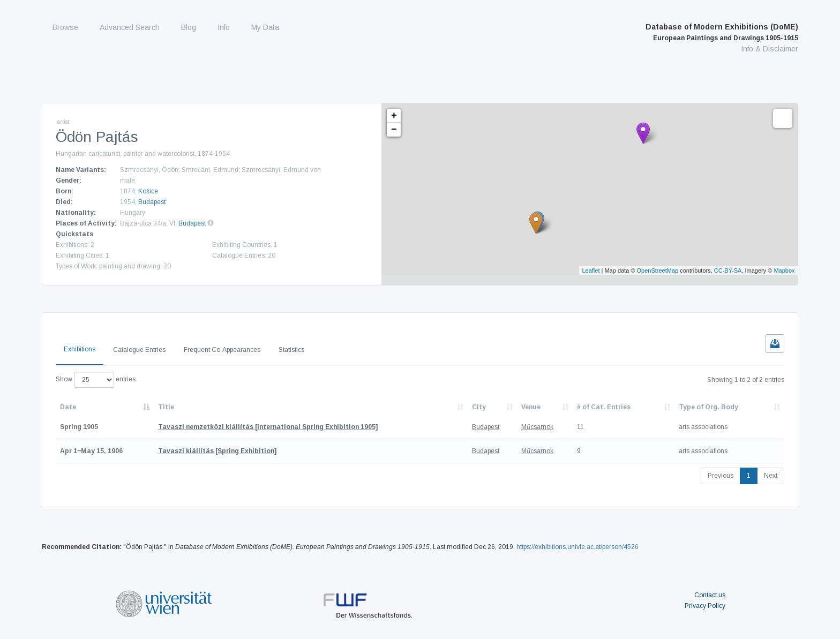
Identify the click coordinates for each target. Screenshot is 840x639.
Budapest (152, 202)
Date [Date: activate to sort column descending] (68, 407)
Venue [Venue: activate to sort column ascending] (531, 407)
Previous (720, 475)
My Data (265, 27)
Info (224, 27)
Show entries (96, 380)
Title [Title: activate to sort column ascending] (166, 407)
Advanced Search (130, 27)
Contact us (709, 595)
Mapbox (784, 270)
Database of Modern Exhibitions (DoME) (722, 32)
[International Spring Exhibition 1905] (268, 427)
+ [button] (394, 115)
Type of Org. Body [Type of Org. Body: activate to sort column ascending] (708, 407)
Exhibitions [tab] (79, 349)
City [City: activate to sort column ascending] (479, 407)
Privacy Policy (705, 606)
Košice (148, 191)
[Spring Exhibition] (217, 451)
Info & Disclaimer (769, 48)
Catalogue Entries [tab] (139, 350)
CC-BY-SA (728, 270)
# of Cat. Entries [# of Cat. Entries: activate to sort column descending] (604, 407)
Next (770, 475)
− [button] (394, 129)
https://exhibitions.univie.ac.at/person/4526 (577, 547)
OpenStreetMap (658, 270)
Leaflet (590, 270)
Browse (65, 27)
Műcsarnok (537, 427)
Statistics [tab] (291, 350)
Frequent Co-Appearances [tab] (222, 350)
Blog (188, 27)
